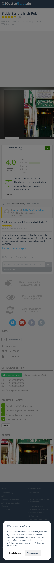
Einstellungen (15, 553)
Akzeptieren (32, 553)
